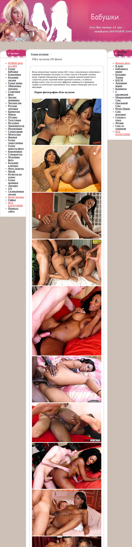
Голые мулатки (40, 54)
